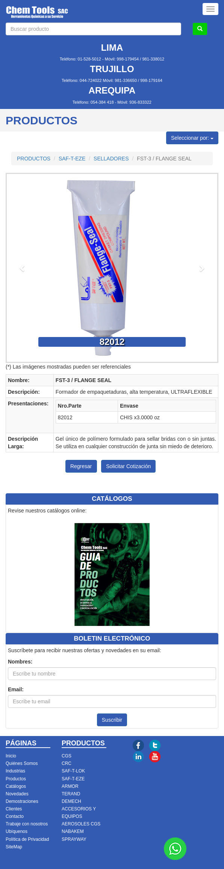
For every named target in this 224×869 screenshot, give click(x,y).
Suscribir (112, 720)
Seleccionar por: (192, 138)
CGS (66, 756)
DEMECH (71, 801)
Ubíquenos (16, 831)
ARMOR (70, 786)
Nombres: (20, 662)
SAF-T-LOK (73, 771)
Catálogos (16, 786)
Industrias (15, 771)
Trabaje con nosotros (27, 824)
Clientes (14, 809)
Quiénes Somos (22, 763)
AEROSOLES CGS (81, 824)
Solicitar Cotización (128, 466)
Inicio (11, 756)
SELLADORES (111, 159)
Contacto (15, 816)
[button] (22, 268)
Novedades (17, 793)
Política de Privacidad (27, 839)
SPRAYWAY (74, 839)
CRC (66, 763)
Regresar (81, 466)
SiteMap (14, 846)
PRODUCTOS (33, 159)
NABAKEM (73, 831)
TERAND (71, 793)
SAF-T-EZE (72, 159)
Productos (16, 778)
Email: (16, 689)
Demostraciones (22, 801)
